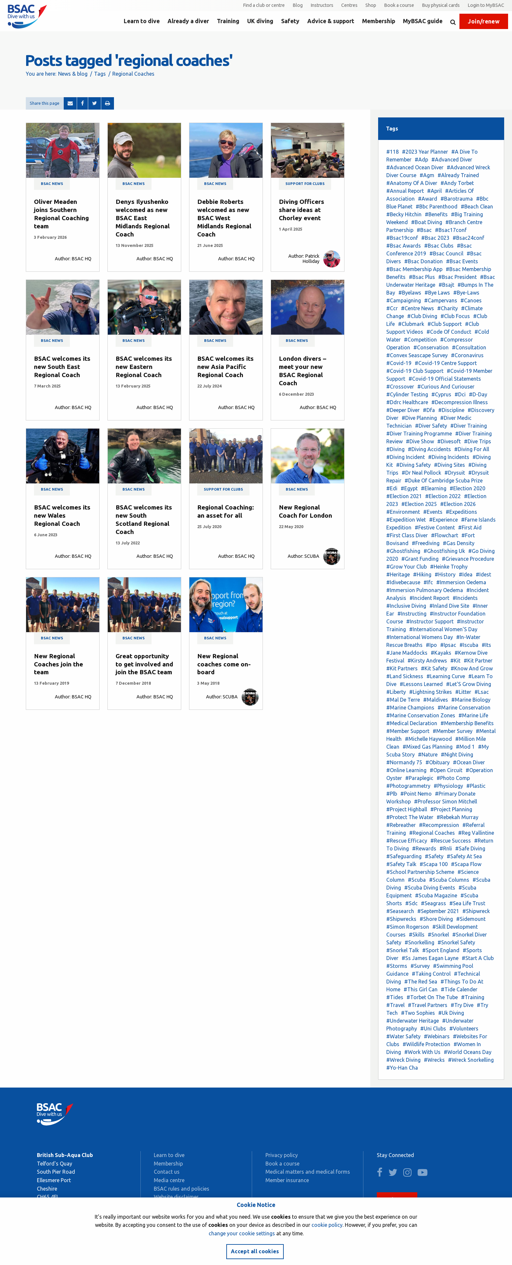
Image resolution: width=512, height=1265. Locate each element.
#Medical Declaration (411, 723)
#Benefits (436, 214)
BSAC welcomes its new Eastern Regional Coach (144, 366)
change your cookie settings (242, 1233)
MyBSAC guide (422, 21)
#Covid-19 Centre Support (446, 363)
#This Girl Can (421, 989)
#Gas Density (458, 543)
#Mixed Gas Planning (428, 747)
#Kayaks (441, 653)
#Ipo (431, 645)
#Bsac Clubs (439, 246)
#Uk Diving (451, 1013)
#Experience (443, 520)
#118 (392, 152)
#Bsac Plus (422, 277)
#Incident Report (429, 598)
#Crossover (400, 386)
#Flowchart (444, 535)
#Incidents (465, 598)
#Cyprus (441, 394)
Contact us (167, 1172)
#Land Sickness (404, 676)
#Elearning (433, 488)
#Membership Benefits (467, 723)
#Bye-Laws (466, 293)
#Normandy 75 (404, 762)
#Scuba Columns (449, 880)
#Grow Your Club (406, 567)
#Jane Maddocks (406, 653)
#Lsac (481, 692)
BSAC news (52, 184)
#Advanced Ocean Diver (414, 167)
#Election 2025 (419, 504)
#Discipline (451, 410)
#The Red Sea (420, 981)
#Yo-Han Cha (402, 1068)
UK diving (260, 21)
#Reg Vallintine (476, 833)
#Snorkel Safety (456, 942)
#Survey (420, 966)
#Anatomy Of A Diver (411, 183)
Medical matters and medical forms (307, 1172)
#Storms (396, 966)
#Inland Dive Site (449, 606)
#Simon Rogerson (407, 927)
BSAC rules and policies (181, 1189)
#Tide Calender (459, 989)
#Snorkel (438, 934)
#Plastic (476, 786)
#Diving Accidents (429, 449)
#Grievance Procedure (468, 559)
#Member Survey (452, 731)
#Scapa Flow (466, 864)
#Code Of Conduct (448, 332)
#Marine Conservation (464, 707)
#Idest (483, 574)
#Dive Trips (477, 441)
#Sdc (411, 903)
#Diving (395, 449)
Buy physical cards (441, 5)
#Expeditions (461, 512)
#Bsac (424, 230)
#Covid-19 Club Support (414, 371)
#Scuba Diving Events (429, 888)
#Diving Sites (449, 465)
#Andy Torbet (457, 183)
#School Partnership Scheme (420, 872)
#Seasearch (400, 911)
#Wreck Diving (403, 1060)
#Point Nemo (416, 794)
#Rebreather (401, 825)
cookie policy (327, 1225)
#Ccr (392, 308)
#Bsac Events (462, 261)
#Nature (428, 754)
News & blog (73, 74)
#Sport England (440, 950)
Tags (100, 74)
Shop (370, 5)
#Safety (434, 856)
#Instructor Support (430, 621)
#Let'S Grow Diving (468, 684)
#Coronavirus (467, 355)
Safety (290, 21)
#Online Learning (406, 770)
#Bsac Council (446, 253)
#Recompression (439, 825)
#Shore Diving (436, 919)
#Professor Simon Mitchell (445, 801)
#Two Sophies (418, 1013)
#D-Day (478, 394)
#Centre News (417, 308)
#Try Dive (462, 1005)
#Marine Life (473, 715)
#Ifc (428, 582)
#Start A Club (478, 958)
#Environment (403, 512)
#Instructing (411, 614)
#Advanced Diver (451, 159)
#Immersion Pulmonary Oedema (424, 590)
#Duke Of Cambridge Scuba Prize (444, 480)
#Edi (391, 488)
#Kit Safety (434, 668)
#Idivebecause (403, 582)
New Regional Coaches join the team (58, 664)
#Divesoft (449, 441)
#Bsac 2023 (435, 238)
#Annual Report (405, 191)
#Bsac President (457, 277)
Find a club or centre (264, 5)
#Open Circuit (446, 770)
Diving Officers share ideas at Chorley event (301, 209)
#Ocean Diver (469, 762)
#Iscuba (468, 645)
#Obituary (437, 762)
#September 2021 (438, 911)
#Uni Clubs (433, 1028)
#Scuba (417, 880)
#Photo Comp (453, 778)
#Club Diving (422, 316)
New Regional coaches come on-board (224, 664)
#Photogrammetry (408, 786)
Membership (378, 21)
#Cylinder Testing (407, 394)
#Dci (460, 394)
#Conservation (431, 347)
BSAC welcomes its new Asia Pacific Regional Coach (225, 366)
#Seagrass (433, 903)
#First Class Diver (407, 535)
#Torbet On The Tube (432, 997)
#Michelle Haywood (428, 739)
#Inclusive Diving (406, 606)
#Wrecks (434, 1060)
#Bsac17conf (451, 230)
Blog (298, 5)
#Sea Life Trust (467, 903)
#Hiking (422, 574)
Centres (349, 5)
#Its (486, 645)
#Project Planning (451, 809)
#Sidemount (471, 919)
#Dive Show (420, 441)
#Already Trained (458, 175)
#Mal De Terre (403, 700)
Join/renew (484, 21)
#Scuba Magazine (436, 895)
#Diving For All (471, 449)
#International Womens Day (419, 637)
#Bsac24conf (468, 238)
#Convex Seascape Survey (417, 355)
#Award (427, 199)
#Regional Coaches (432, 833)
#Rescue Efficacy (406, 841)
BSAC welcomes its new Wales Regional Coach (62, 515)
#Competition (420, 340)
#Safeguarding (404, 856)
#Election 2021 (404, 496)
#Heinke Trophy (449, 567)
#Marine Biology (470, 700)
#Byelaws (409, 293)
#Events (432, 512)
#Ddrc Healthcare (407, 402)
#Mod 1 (465, 747)
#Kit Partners (402, 668)
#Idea (465, 574)
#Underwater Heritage (412, 1021)
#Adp (421, 159)
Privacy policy (281, 1155)
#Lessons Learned (421, 684)
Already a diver (188, 21)
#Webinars (437, 1036)
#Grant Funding (420, 559)
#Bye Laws (437, 293)
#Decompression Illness (459, 402)
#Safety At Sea (464, 856)
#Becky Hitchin (404, 214)
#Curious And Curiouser (445, 386)
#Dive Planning (419, 418)
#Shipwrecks (401, 919)
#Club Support (444, 324)
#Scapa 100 (434, 864)
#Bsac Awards (403, 246)
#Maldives (435, 700)
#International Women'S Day (443, 629)
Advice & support (330, 21)
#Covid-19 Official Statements (444, 379)
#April (434, 191)
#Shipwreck (476, 911)
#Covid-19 (398, 363)
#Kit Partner (478, 660)
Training (228, 21)
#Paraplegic (419, 778)
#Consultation (469, 347)
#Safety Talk (401, 864)
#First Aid (470, 527)
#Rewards (424, 848)
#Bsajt (446, 285)
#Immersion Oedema (461, 582)
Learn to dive (142, 21)
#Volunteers (463, 1028)
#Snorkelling (419, 942)
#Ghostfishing (403, 551)
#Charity (447, 308)
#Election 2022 (443, 496)
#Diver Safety (431, 426)
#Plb (391, 794)
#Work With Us (422, 1052)
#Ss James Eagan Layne (430, 958)
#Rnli (446, 848)
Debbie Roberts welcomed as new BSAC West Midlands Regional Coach (224, 218)
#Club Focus (455, 316)
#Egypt (409, 488)
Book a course (399, 5)
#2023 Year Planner (425, 152)
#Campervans (440, 300)
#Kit (455, 660)
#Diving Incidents (448, 457)
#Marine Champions (410, 707)
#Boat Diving (426, 222)
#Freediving (426, 543)
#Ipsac (448, 645)
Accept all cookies (255, 1251)
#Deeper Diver (403, 410)
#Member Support (407, 731)
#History (445, 574)
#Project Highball (406, 809)
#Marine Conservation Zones (420, 715)
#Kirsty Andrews (427, 660)
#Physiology (448, 786)
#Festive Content (435, 527)
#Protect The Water (409, 817)
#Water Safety (403, 1036)
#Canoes (471, 300)
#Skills (416, 934)
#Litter (463, 692)
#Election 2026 (458, 504)
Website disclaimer (176, 1197)
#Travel (395, 1005)
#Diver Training (468, 426)
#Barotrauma (456, 199)
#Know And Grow (472, 668)
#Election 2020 (467, 488)
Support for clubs (305, 184)
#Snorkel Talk (402, 950)
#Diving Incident (405, 457)
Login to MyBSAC (486, 5)
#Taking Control (431, 974)
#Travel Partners (427, 1005)
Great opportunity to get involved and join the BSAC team (144, 664)
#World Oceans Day (467, 1052)
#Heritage (398, 574)
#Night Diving (457, 754)
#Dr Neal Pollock (421, 473)
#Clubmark (411, 324)
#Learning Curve (445, 676)
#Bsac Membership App (414, 269)
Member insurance (287, 1180)
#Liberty (396, 692)
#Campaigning (403, 300)
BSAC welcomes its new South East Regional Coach (62, 366)
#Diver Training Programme (419, 433)
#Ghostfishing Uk (444, 551)
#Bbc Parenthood (436, 206)
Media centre (169, 1180)
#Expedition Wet (406, 520)
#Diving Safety (413, 465)
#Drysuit (454, 473)
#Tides (394, 997)
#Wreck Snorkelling (471, 1060)
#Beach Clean (477, 206)
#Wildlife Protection (426, 1044)
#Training (472, 997)
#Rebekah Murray (457, 817)
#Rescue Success (450, 841)
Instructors (322, 5)
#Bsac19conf (402, 238)
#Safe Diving (470, 848)
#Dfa (429, 410)
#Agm (427, 175)
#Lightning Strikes (430, 692)
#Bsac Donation (423, 261)
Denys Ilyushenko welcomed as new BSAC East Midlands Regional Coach (143, 218)
